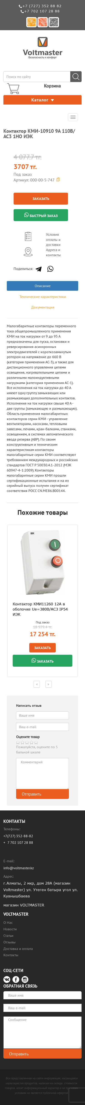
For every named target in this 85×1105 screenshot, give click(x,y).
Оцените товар (28, 736)
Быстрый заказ (41, 215)
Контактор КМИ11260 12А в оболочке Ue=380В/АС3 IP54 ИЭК (40, 609)
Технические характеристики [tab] (42, 296)
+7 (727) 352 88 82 (42, 6)
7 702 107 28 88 (20, 842)
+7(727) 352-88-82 (18, 836)
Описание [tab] (43, 286)
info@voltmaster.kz (18, 868)
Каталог (42, 100)
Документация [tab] (42, 307)
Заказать (41, 198)
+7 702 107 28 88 (42, 11)
